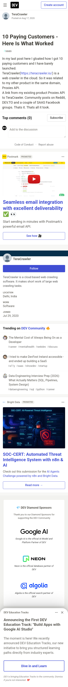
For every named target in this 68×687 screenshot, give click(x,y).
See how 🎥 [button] (34, 236)
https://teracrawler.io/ (36, 73)
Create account (54, 5)
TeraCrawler (19, 14)
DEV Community (33, 328)
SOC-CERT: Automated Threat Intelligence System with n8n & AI (33, 460)
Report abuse (45, 144)
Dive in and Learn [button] (34, 666)
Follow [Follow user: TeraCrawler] (34, 268)
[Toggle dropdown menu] (63, 157)
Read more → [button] (34, 485)
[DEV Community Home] (14, 5)
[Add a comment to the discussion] (37, 132)
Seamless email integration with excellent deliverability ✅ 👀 (33, 208)
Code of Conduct (24, 144)
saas (8, 51)
